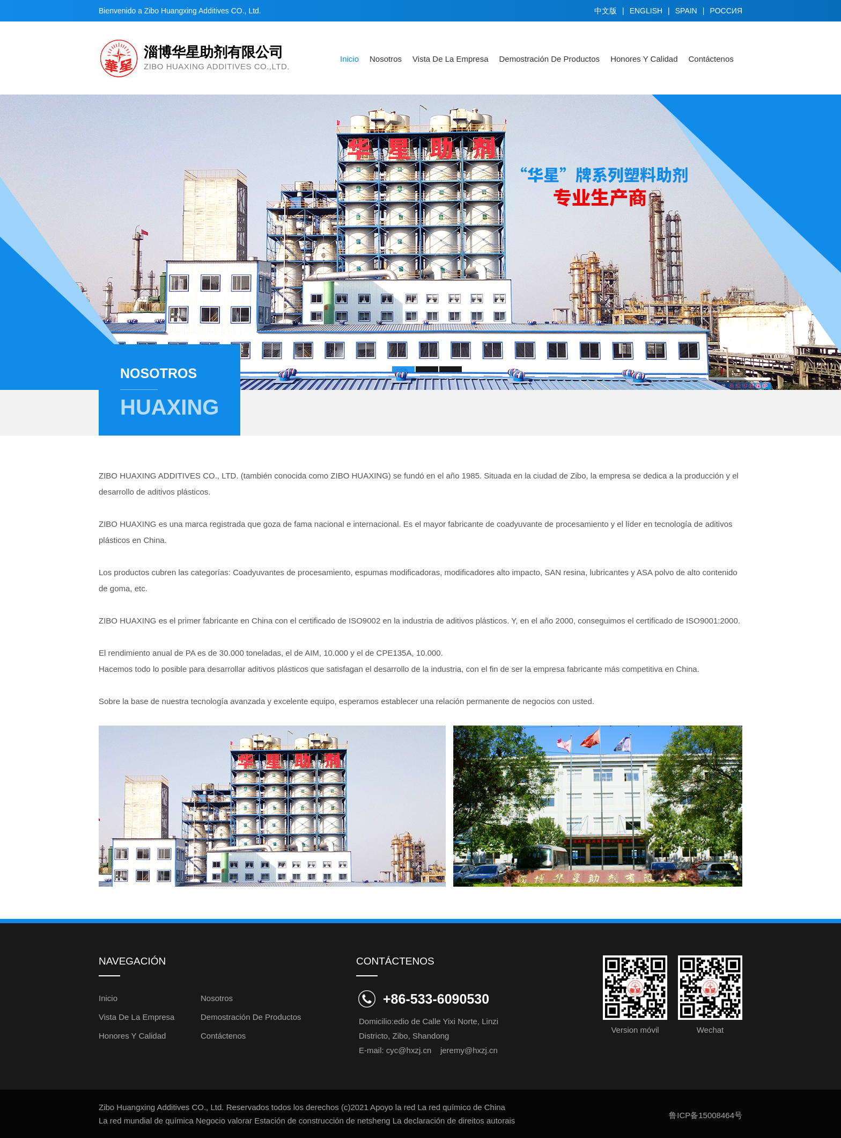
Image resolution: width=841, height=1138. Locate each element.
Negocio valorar (224, 1120)
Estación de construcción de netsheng (322, 1120)
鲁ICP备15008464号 (705, 1115)
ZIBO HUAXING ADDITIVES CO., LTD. (169, 475)
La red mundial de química (146, 1120)
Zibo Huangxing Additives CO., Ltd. (201, 10)
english (646, 10)
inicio (349, 58)
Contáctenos (711, 58)
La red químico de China (461, 1107)
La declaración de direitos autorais (454, 1120)
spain (686, 10)
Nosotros (386, 58)
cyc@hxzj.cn (408, 1050)
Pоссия (726, 10)
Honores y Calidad (643, 58)
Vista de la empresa (450, 58)
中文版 (605, 10)
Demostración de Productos (549, 58)
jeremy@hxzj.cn (469, 1050)
